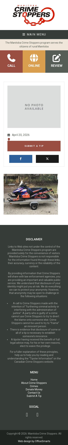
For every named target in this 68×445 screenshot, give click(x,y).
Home (34, 379)
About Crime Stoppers (34, 382)
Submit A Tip (34, 146)
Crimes (34, 386)
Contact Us (34, 392)
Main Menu (34, 34)
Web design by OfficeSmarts (34, 441)
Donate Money (34, 389)
